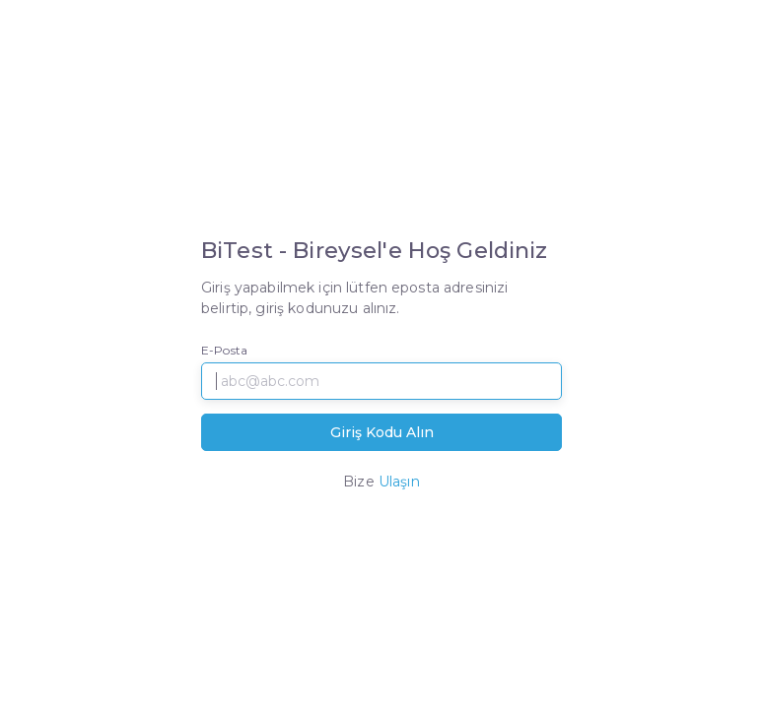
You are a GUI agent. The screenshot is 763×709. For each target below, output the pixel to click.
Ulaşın (399, 481)
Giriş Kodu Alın (382, 432)
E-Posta (224, 350)
